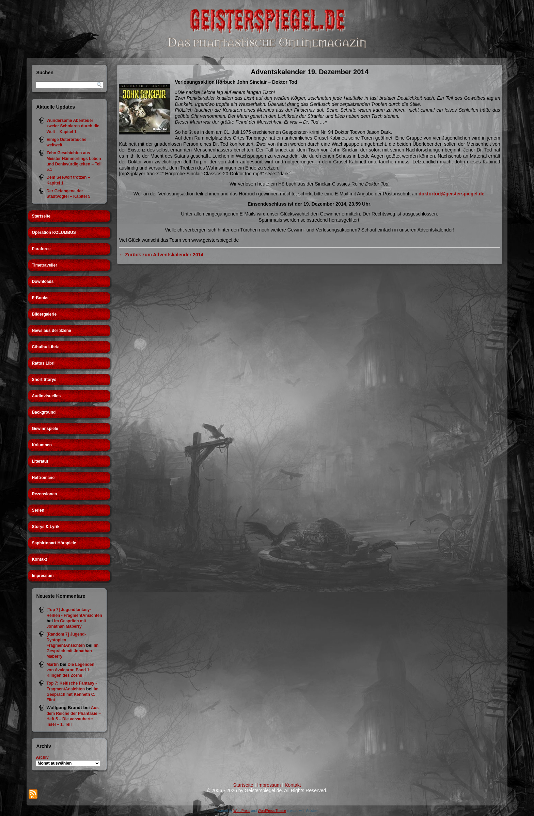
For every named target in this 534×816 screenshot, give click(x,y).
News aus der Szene (51, 330)
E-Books (40, 297)
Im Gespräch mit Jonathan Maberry (72, 651)
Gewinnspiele (45, 428)
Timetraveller (44, 265)
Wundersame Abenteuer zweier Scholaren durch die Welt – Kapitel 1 (72, 126)
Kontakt (39, 559)
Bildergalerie (44, 314)
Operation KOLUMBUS (54, 232)
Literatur (40, 461)
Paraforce (41, 248)
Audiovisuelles (46, 396)
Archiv (42, 757)
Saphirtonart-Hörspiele (54, 543)
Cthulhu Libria (45, 347)
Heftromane (43, 477)
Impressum (42, 575)
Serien (38, 510)
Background (44, 412)
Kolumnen (42, 445)
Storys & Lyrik (45, 526)
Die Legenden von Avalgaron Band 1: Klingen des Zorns (70, 670)
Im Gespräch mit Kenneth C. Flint (72, 695)
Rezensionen (44, 494)
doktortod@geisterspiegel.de (451, 193)
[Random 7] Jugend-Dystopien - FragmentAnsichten (66, 640)
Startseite (41, 216)
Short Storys (44, 379)
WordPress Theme (272, 811)
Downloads (42, 281)
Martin (52, 664)
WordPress (241, 811)
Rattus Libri (43, 363)
